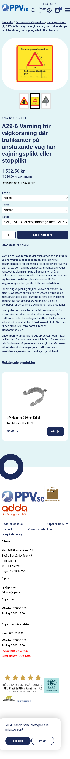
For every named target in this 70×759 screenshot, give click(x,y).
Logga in (45, 10)
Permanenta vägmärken (30, 22)
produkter (7, 22)
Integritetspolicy (12, 534)
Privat (42, 740)
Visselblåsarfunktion (40, 529)
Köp (55, 431)
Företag (18, 740)
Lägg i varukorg (42, 234)
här (42, 339)
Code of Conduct (12, 524)
